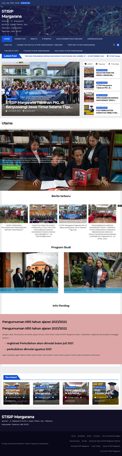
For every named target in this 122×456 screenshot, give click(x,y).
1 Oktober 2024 (44, 397)
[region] (61, 160)
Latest (88, 64)
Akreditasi (20, 39)
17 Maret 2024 (103, 397)
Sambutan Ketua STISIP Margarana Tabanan (40, 45)
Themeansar (43, 443)
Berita (34, 39)
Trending (113, 64)
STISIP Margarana (18, 416)
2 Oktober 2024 (14, 111)
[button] (114, 45)
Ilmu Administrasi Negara (69, 39)
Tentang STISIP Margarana (81, 45)
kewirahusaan (94, 39)
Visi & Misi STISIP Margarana (69, 51)
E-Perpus (46, 39)
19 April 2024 (73, 397)
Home (7, 39)
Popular (100, 64)
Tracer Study (11, 51)
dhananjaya (29, 111)
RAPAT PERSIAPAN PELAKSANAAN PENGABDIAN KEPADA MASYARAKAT (14, 227)
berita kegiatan (11, 98)
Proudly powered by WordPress (13, 443)
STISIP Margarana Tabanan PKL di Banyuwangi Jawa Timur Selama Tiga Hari (107, 89)
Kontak (8, 45)
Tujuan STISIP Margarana (36, 51)
